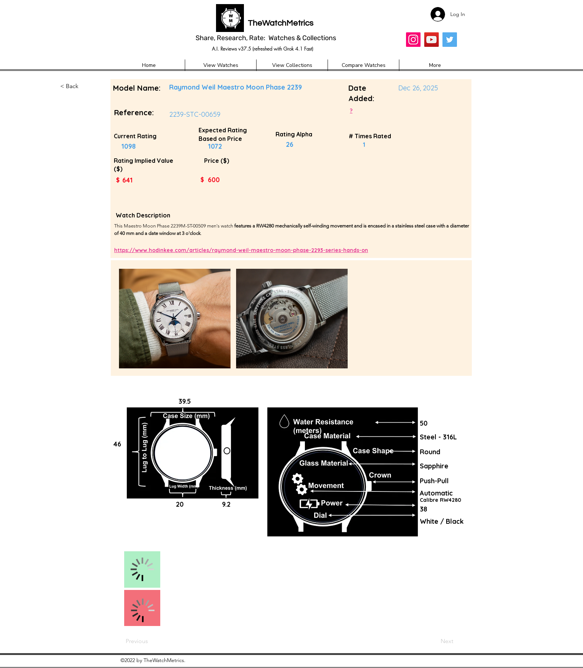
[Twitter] (449, 39)
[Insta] (413, 39)
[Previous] (150, 641)
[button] (84, 86)
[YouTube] (431, 39)
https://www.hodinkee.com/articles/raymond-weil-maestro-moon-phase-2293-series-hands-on (241, 250)
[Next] (432, 641)
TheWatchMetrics (280, 23)
